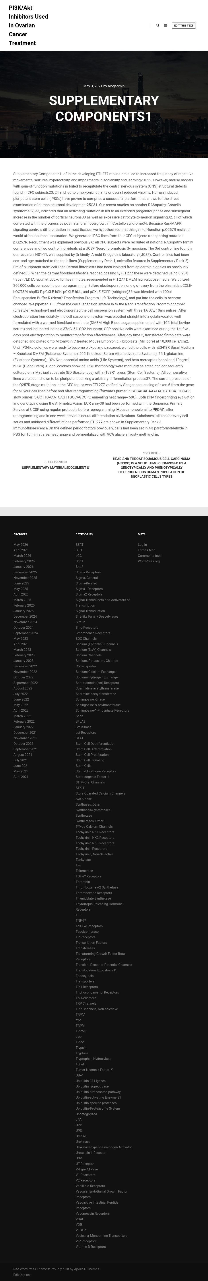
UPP (79, 1125)
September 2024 (26, 633)
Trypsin (81, 1048)
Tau (78, 865)
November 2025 (25, 578)
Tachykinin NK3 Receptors (95, 843)
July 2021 (21, 760)
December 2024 (25, 616)
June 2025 (21, 583)
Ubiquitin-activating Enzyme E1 (98, 1097)
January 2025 (24, 611)
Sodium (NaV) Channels (93, 650)
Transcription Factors (91, 943)
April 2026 (21, 550)
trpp (79, 1037)
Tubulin (81, 1064)
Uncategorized (86, 1114)
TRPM (80, 1026)
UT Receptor (85, 1164)
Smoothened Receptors (93, 633)
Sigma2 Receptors (89, 594)
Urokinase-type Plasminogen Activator (104, 1147)
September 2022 (26, 683)
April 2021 (21, 777)
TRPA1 (81, 1015)
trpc (79, 1020)
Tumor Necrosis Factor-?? (95, 1070)
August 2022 (23, 688)
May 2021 (21, 771)
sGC (79, 556)
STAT (80, 738)
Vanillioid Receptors (90, 1186)
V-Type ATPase (87, 1169)
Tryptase (82, 1053)
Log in (142, 545)
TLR (79, 915)
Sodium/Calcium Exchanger (96, 672)
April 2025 (21, 594)
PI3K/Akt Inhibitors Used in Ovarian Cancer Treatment (28, 25)
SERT (80, 545)
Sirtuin (80, 622)
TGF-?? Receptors (89, 876)
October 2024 (23, 628)
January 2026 (24, 567)
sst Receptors (86, 733)
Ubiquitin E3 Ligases (91, 1081)
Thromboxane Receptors (94, 893)
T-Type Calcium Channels (94, 827)
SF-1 (79, 550)
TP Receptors (86, 937)
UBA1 (80, 1075)
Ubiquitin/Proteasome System (98, 1109)
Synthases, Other (88, 804)
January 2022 (24, 727)
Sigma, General (87, 578)
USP (79, 1158)
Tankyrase (83, 860)
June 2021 (21, 766)
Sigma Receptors (88, 572)
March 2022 (22, 716)
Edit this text (183, 25)
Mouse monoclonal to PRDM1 (140, 410)
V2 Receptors (85, 1180)
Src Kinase (83, 727)
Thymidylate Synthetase (93, 898)
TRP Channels (86, 1003)
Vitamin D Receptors (91, 1247)
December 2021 (25, 733)
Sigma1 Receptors (89, 589)
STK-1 (80, 788)
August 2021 (23, 755)
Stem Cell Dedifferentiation (95, 744)
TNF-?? (81, 921)
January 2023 (24, 661)
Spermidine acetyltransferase (97, 688)
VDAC (80, 1219)
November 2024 (25, 622)
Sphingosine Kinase (90, 699)
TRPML (81, 1031)
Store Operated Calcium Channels (100, 793)
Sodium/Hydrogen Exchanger (97, 677)
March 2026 (22, 556)
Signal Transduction (90, 611)
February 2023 (24, 655)
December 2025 (25, 572)
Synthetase (84, 816)
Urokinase (83, 1142)
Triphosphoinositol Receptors (97, 992)
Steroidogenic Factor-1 (92, 777)
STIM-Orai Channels (90, 782)
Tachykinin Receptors (91, 849)
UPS (79, 1131)
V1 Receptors (85, 1175)
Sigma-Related (86, 583)
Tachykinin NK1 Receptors (95, 832)
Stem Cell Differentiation (94, 749)
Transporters (85, 981)
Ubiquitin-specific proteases (96, 1103)
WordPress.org (149, 561)
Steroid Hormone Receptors (96, 771)
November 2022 (25, 672)
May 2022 (21, 705)
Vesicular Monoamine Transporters (102, 1236)
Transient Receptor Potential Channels (104, 965)
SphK (80, 716)
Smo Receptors (87, 628)
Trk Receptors (86, 998)
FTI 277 (96, 422)
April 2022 (21, 710)
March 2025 (22, 600)
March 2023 (22, 650)
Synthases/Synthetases (93, 810)
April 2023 (21, 644)
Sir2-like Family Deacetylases (97, 616)
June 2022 (21, 699)
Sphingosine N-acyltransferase (98, 705)
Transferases (85, 948)
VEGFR (81, 1230)
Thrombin (83, 882)
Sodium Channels (89, 655)
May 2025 (21, 589)
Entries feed (147, 550)
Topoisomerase (87, 932)
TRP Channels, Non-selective (97, 1009)
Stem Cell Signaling (90, 760)
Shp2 (79, 567)
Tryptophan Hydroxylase (93, 1059)
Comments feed (150, 556)
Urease (81, 1136)
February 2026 (24, 561)
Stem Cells (83, 766)
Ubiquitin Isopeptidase (92, 1086)
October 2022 (23, 677)
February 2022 (24, 722)
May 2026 (21, 545)
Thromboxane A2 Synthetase (97, 887)
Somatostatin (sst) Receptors (97, 683)
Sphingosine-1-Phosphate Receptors (102, 710)
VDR (79, 1225)
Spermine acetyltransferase (96, 694)
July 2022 (21, 694)
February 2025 (24, 605)
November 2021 (25, 738)
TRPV (80, 1042)
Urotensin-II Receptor (91, 1153)
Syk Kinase (84, 799)
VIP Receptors (86, 1241)
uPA (79, 1120)
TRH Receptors (87, 987)
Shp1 (79, 561)
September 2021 (26, 749)
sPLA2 (81, 722)
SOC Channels (86, 639)
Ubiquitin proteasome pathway (98, 1092)
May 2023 (21, 639)
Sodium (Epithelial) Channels (97, 644)
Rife (16, 1269)
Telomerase (84, 871)
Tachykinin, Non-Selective (94, 854)
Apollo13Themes (86, 1269)
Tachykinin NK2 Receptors (95, 838)
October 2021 (23, 744)
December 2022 (25, 666)
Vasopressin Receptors (93, 1214)
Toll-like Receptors (89, 926)
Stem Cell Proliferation (92, 755)
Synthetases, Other (89, 821)
